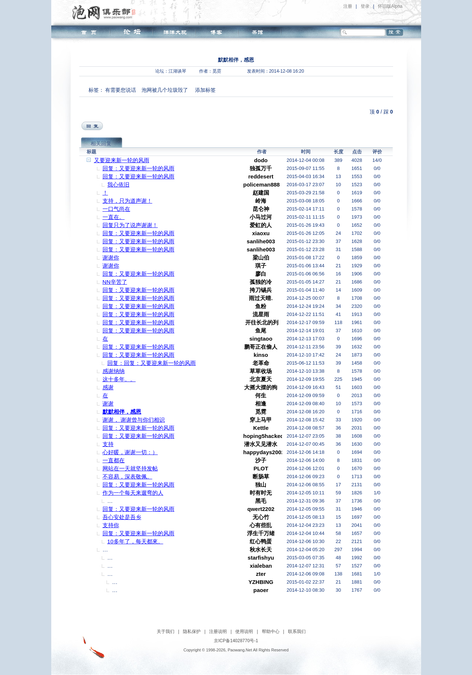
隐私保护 (192, 631)
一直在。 (114, 217)
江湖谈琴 (177, 71)
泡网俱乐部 (106, 12)
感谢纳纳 (114, 371)
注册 (347, 6)
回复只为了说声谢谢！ (130, 225)
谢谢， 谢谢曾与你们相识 (134, 420)
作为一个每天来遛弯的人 (133, 493)
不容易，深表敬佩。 (127, 476)
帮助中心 (271, 631)
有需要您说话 (120, 90)
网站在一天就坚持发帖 (130, 468)
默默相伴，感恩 (122, 411)
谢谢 (108, 403)
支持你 (111, 525)
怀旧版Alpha (390, 6)
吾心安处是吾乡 (122, 517)
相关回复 (101, 143)
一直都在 (114, 460)
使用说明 (244, 631)
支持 (108, 444)
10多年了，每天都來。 (135, 541)
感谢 (108, 387)
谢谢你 (111, 257)
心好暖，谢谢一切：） (130, 452)
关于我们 (165, 631)
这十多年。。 (119, 379)
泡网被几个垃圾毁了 (165, 90)
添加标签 (205, 90)
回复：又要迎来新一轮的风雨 (138, 168)
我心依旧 (118, 184)
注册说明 (218, 631)
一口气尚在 (116, 209)
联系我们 (297, 631)
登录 (365, 6)
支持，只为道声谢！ (127, 201)
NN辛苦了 (115, 282)
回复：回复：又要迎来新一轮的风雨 (151, 363)
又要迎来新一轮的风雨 (121, 160)
